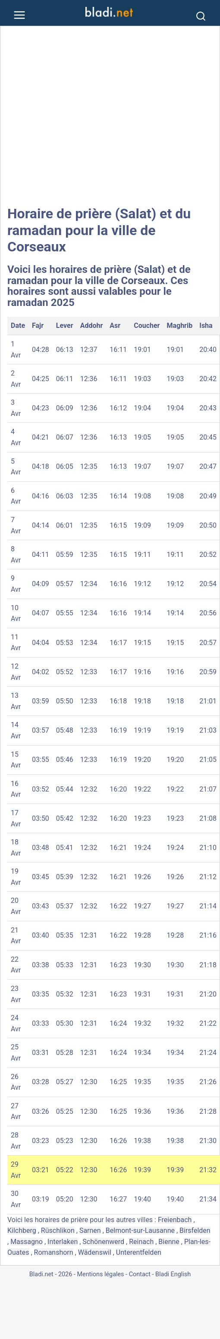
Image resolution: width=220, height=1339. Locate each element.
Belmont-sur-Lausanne (140, 1230)
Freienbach (175, 1220)
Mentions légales (100, 1274)
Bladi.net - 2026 (50, 1274)
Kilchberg (21, 1230)
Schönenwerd (103, 1242)
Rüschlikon (58, 1230)
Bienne (168, 1242)
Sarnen (90, 1230)
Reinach (141, 1242)
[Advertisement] (81, 115)
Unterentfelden (138, 1252)
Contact (140, 1274)
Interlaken (62, 1242)
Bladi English (173, 1274)
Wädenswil (94, 1252)
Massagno (26, 1242)
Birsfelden (195, 1230)
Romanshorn (53, 1252)
